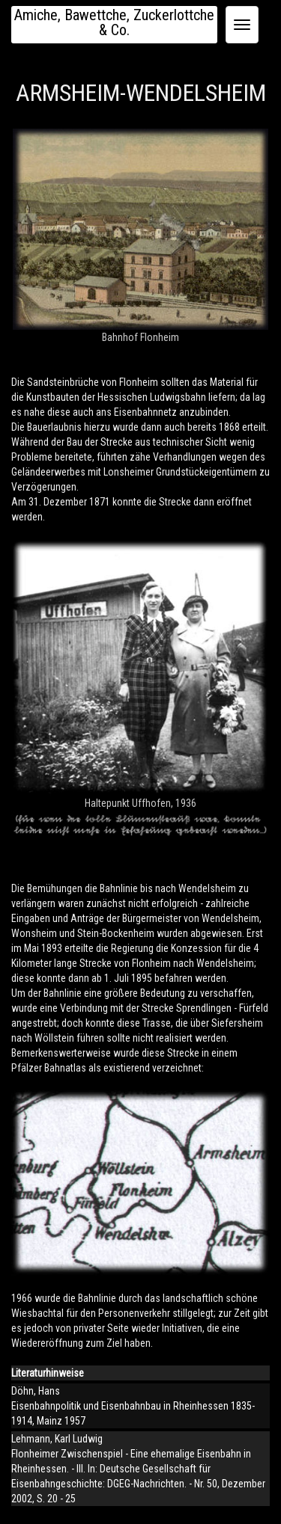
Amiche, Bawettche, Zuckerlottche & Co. (114, 22)
